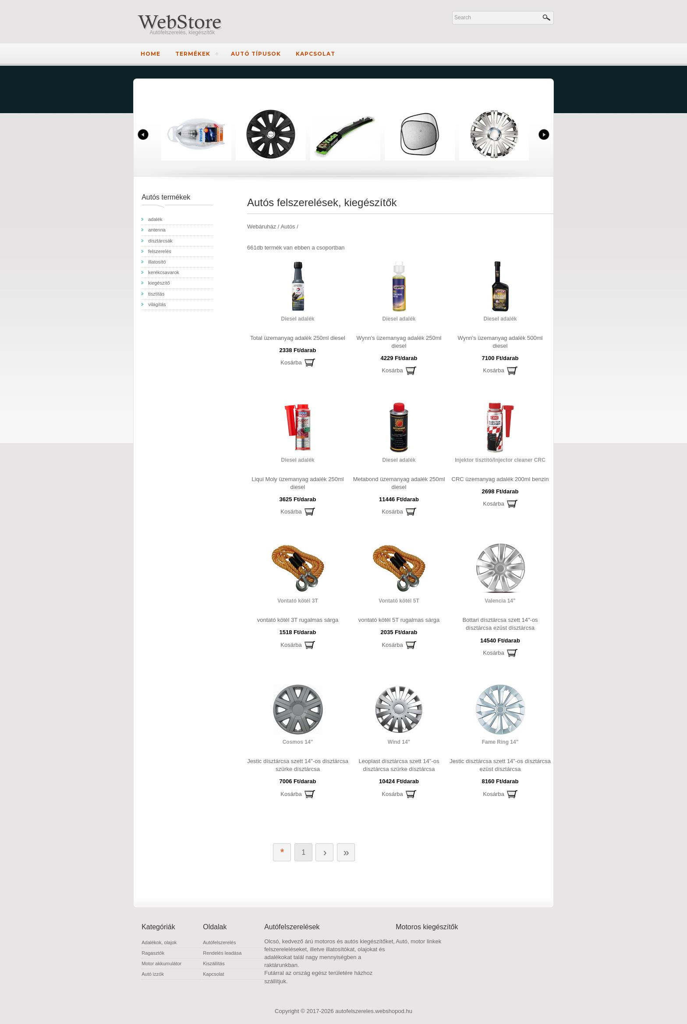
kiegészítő (159, 282)
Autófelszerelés (219, 942)
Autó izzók (153, 974)
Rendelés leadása (222, 953)
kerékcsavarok (163, 272)
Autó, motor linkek (418, 941)
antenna (157, 229)
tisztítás (156, 293)
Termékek (192, 53)
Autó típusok (256, 53)
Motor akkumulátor (161, 963)
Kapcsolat (315, 53)
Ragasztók (153, 953)
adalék (155, 219)
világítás (157, 304)
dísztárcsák (160, 240)
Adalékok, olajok (159, 942)
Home (150, 53)
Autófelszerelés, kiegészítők (182, 32)
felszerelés (159, 251)
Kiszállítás (214, 963)
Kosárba (290, 362)
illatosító (157, 261)
